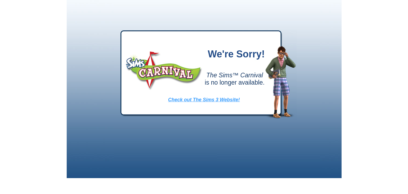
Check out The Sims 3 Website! (204, 99)
